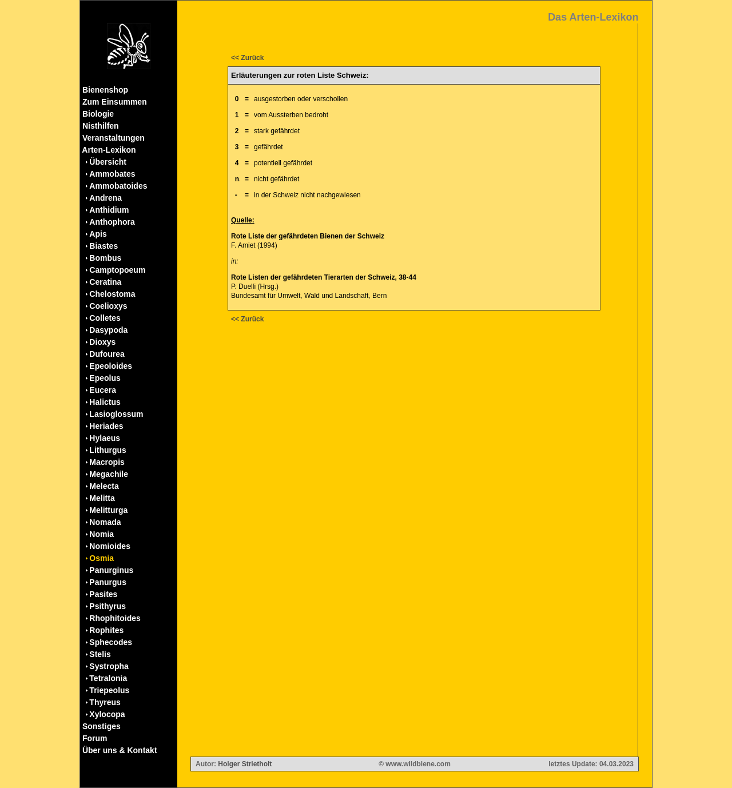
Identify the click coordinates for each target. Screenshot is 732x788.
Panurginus (111, 570)
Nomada (105, 522)
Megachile (108, 474)
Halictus (104, 402)
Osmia (101, 558)
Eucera (102, 390)
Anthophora (111, 221)
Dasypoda (108, 330)
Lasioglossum (116, 414)
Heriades (106, 426)
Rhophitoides (114, 618)
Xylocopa (107, 714)
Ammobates (112, 173)
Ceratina (105, 281)
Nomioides (109, 546)
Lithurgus (107, 450)
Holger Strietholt (245, 764)
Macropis (106, 462)
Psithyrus (107, 606)
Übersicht (107, 161)
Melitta (101, 498)
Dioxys (102, 342)
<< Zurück (247, 58)
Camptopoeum (117, 269)
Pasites (103, 594)
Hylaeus (104, 438)
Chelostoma (112, 294)
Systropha (108, 666)
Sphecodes (110, 642)
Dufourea (106, 354)
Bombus (105, 257)
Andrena (105, 197)
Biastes (103, 245)
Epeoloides (110, 366)
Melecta (103, 486)
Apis (97, 233)
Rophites (106, 630)
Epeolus (104, 378)
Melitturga (108, 510)
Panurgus (107, 582)
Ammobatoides (118, 185)
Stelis (99, 654)
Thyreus (104, 702)
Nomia (101, 534)
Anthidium (109, 209)
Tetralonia (108, 678)
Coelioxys (108, 306)
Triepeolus (109, 690)
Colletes (104, 318)
